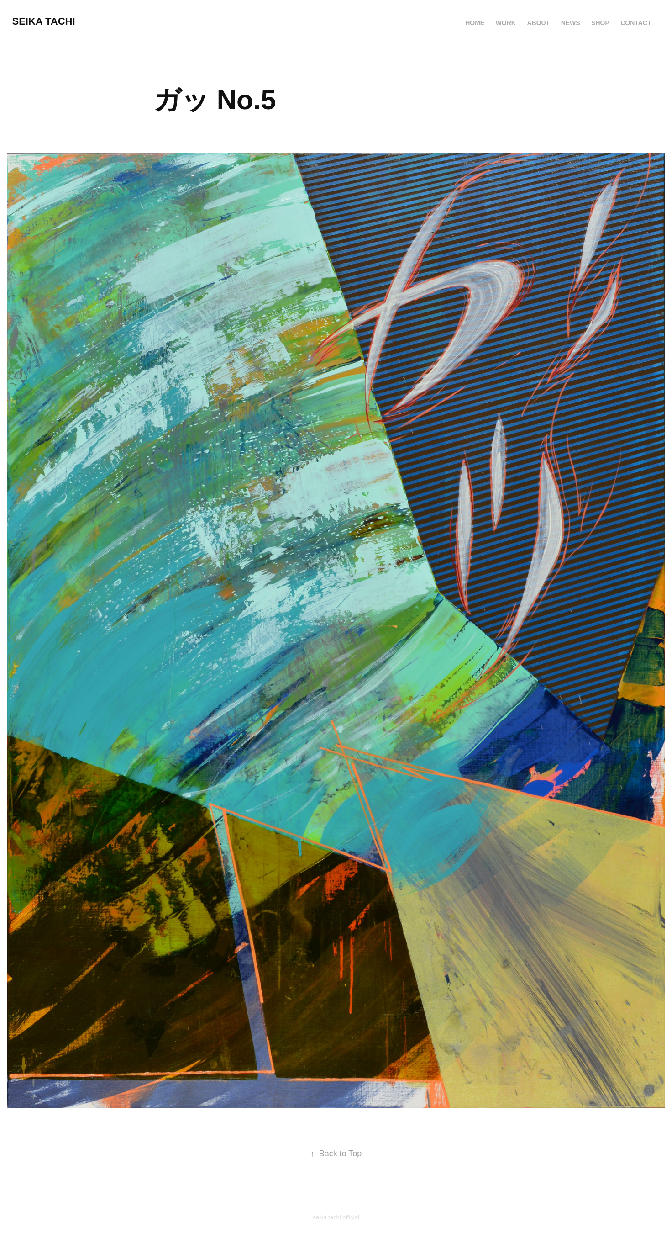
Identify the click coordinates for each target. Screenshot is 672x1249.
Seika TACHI (43, 21)
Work (506, 22)
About (538, 22)
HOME (474, 22)
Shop (600, 22)
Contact (635, 22)
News (570, 22)
